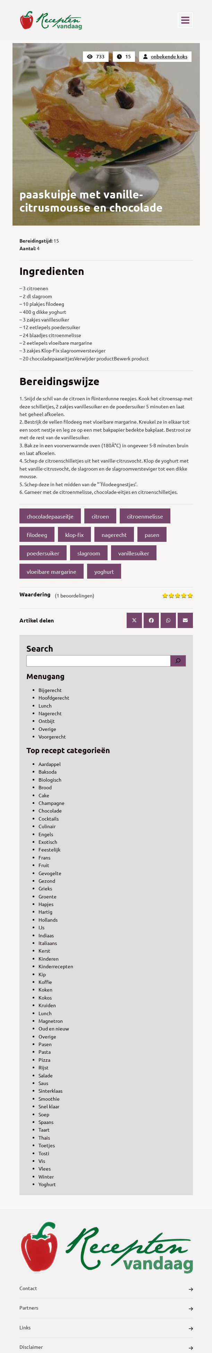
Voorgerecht (52, 736)
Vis (42, 1161)
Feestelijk (49, 849)
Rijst (44, 1067)
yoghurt (104, 571)
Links (106, 1328)
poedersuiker (43, 552)
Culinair (47, 826)
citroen (100, 516)
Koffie (45, 982)
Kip (42, 974)
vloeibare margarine (51, 571)
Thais (44, 1137)
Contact (106, 1289)
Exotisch (48, 842)
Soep (44, 1114)
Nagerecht (50, 713)
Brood (45, 787)
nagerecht (114, 534)
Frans (44, 857)
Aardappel (50, 764)
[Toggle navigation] (185, 20)
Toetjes (47, 1145)
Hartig (45, 911)
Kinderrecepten (56, 966)
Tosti (44, 1153)
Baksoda (48, 771)
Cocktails (49, 818)
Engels (46, 834)
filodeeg (37, 534)
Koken (45, 989)
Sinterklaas (50, 1090)
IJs (41, 927)
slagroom (88, 552)
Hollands (48, 919)
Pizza (44, 1060)
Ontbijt (47, 721)
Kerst (44, 950)
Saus (43, 1083)
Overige (47, 729)
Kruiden (47, 1005)
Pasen (45, 1044)
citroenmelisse (145, 516)
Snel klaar (49, 1106)
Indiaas (46, 935)
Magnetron (51, 1021)
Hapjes (46, 904)
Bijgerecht (50, 690)
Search (39, 648)
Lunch (45, 705)
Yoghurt (47, 1184)
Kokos (45, 997)
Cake (44, 795)
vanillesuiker (133, 552)
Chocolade (50, 810)
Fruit (44, 865)
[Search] (178, 660)
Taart (44, 1129)
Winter (46, 1176)
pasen (152, 534)
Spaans (46, 1122)
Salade (46, 1075)
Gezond (47, 881)
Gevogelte (50, 873)
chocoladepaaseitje (50, 516)
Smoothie (49, 1098)
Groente (48, 896)
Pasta (45, 1052)
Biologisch (50, 779)
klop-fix (74, 534)
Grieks (45, 888)
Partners (106, 1308)
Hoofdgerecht (54, 697)
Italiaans (48, 943)
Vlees (45, 1168)
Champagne (52, 803)
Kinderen (49, 958)
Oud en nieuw (54, 1028)
